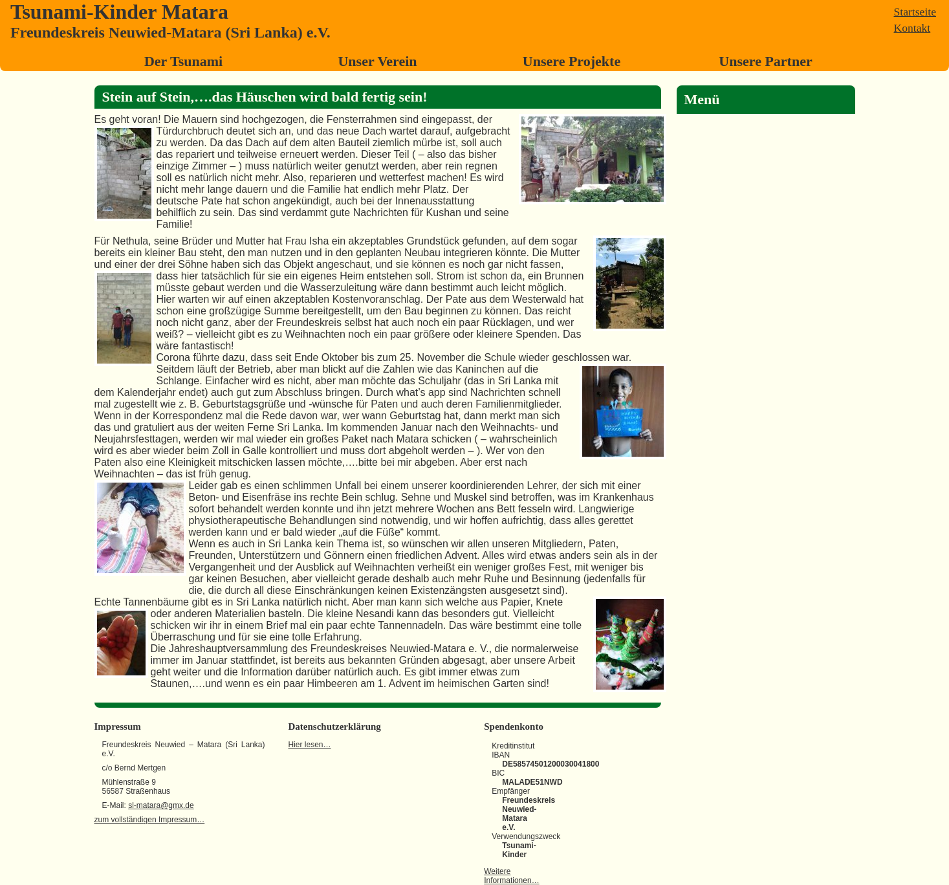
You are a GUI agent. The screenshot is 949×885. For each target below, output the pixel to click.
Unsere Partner (765, 61)
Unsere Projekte (571, 61)
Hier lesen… (310, 744)
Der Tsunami (183, 61)
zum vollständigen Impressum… (149, 819)
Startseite (915, 11)
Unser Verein (377, 61)
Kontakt (912, 27)
